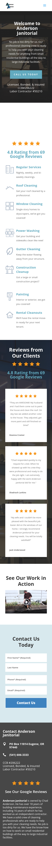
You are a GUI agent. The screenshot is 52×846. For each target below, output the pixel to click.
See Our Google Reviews (26, 791)
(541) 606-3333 (19, 755)
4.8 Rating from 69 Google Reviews (26, 154)
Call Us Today (26, 74)
